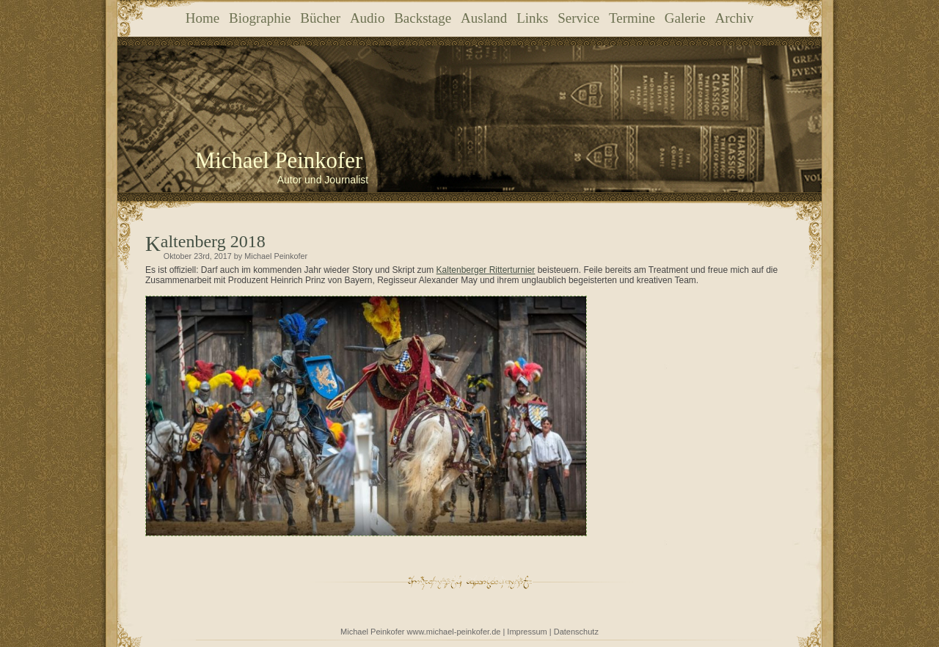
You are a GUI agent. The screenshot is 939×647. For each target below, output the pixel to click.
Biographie (260, 18)
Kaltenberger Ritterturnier (486, 270)
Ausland (484, 18)
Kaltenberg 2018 (213, 241)
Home (202, 18)
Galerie (685, 18)
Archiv (734, 18)
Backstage (422, 18)
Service (578, 18)
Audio (367, 18)
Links (532, 18)
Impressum (527, 631)
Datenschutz (576, 631)
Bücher (320, 18)
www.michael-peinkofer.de (454, 631)
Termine (632, 18)
